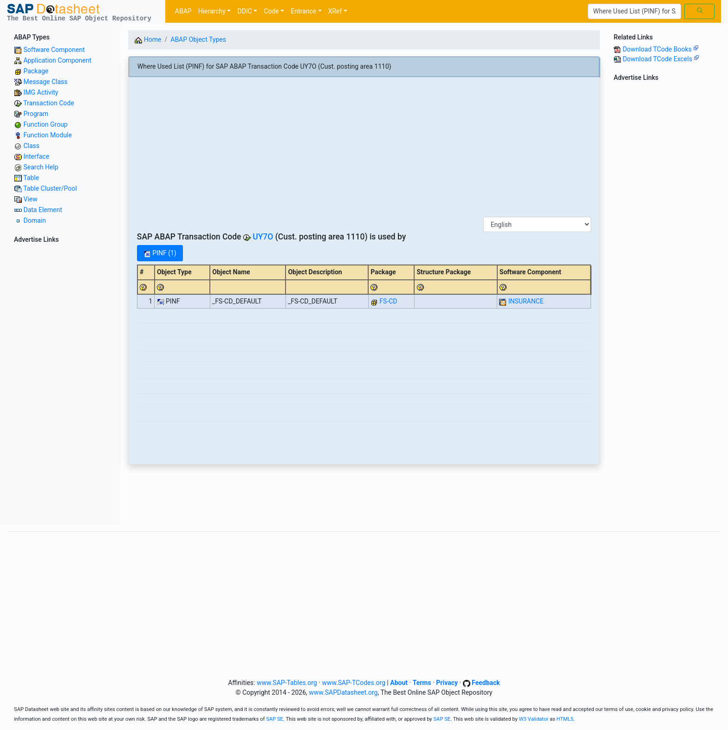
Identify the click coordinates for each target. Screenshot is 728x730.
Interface (36, 156)
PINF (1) (159, 253)
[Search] (634, 11)
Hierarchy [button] (212, 11)
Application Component (57, 60)
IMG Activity (40, 92)
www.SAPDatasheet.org (343, 692)
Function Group (45, 124)
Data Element (42, 209)
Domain (34, 220)
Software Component (53, 49)
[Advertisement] (60, 385)
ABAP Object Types (198, 39)
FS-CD (388, 301)
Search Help (40, 167)
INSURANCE (526, 301)
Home (148, 39)
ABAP (183, 11)
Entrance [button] (303, 11)
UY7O (263, 236)
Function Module (47, 135)
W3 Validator (534, 719)
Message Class (45, 81)
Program (35, 113)
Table (31, 177)
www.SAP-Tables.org (287, 682)
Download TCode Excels (661, 59)
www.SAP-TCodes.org (353, 682)
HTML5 (565, 719)
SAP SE (274, 719)
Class (31, 145)
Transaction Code (48, 103)
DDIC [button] (244, 11)
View (30, 199)
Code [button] (271, 11)
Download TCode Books (661, 49)
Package (35, 71)
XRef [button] (335, 11)
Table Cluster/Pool (50, 188)
